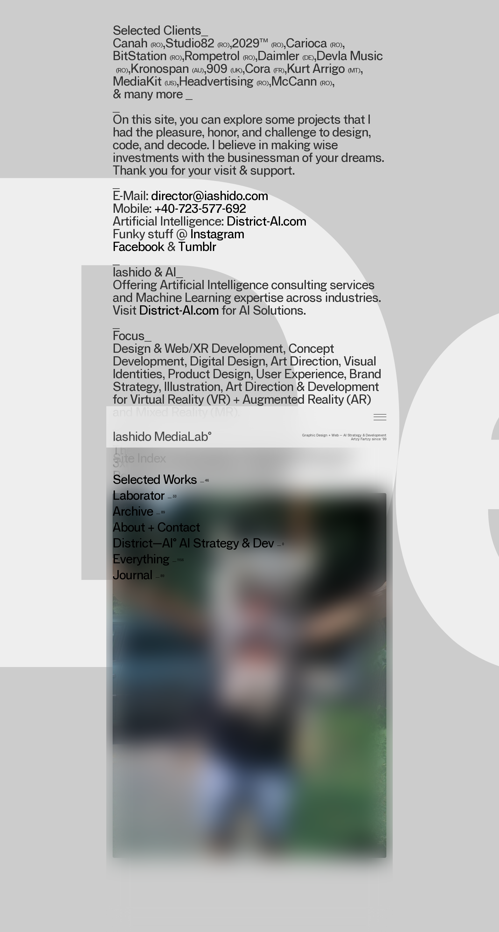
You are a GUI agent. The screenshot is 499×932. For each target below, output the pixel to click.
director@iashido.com (209, 197)
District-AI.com (266, 222)
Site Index (139, 283)
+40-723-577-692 (200, 210)
